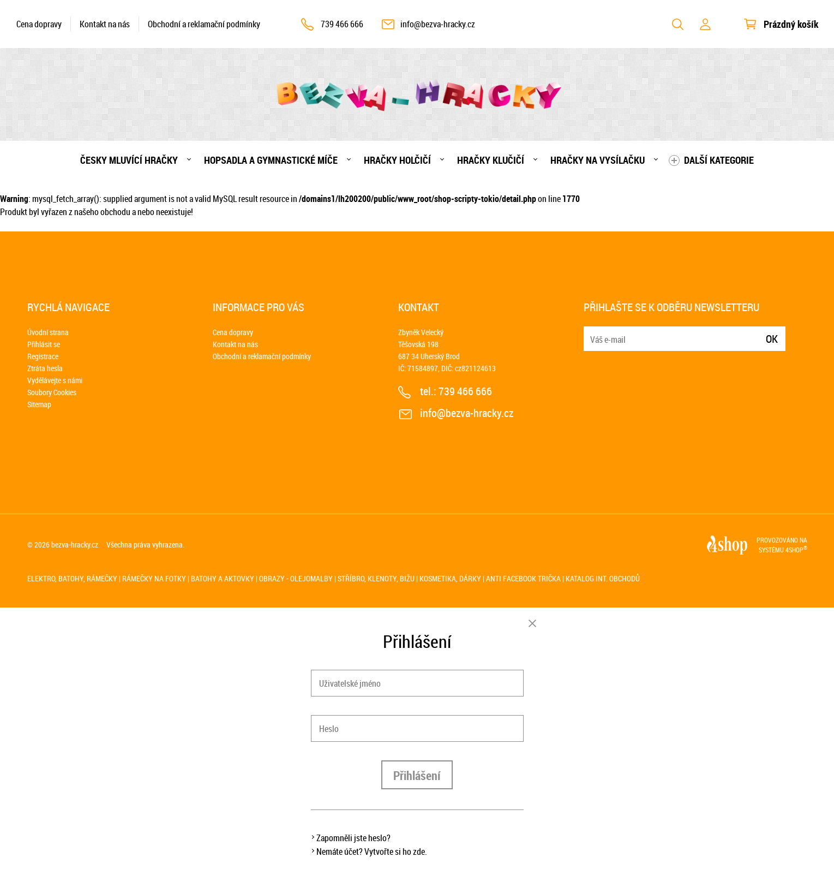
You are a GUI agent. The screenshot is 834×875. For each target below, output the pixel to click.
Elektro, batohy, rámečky (72, 578)
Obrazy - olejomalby (296, 578)
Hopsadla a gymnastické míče (271, 159)
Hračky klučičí (490, 159)
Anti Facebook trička (523, 578)
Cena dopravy (39, 24)
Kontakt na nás (105, 24)
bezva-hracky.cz (74, 544)
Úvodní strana (48, 332)
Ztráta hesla (45, 368)
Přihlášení (417, 775)
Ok (772, 338)
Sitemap (39, 404)
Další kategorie (719, 159)
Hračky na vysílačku (597, 159)
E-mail (593, 332)
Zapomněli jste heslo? (353, 838)
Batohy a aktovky (222, 578)
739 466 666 (342, 24)
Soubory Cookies (51, 392)
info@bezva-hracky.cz (437, 24)
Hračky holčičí (397, 159)
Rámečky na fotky (154, 578)
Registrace (42, 356)
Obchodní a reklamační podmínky (204, 24)
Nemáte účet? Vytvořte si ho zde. (371, 852)
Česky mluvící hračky (129, 159)
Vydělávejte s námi (54, 380)
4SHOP (796, 549)
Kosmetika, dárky (450, 578)
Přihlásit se (43, 344)
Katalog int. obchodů (603, 578)
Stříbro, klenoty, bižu (376, 578)
